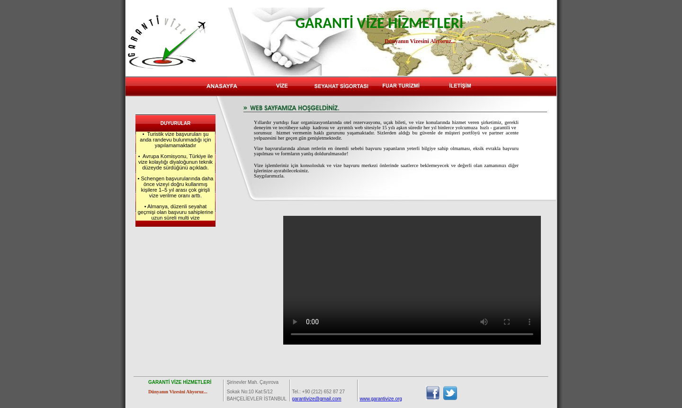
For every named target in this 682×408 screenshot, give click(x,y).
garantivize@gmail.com (316, 398)
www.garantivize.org (380, 398)
